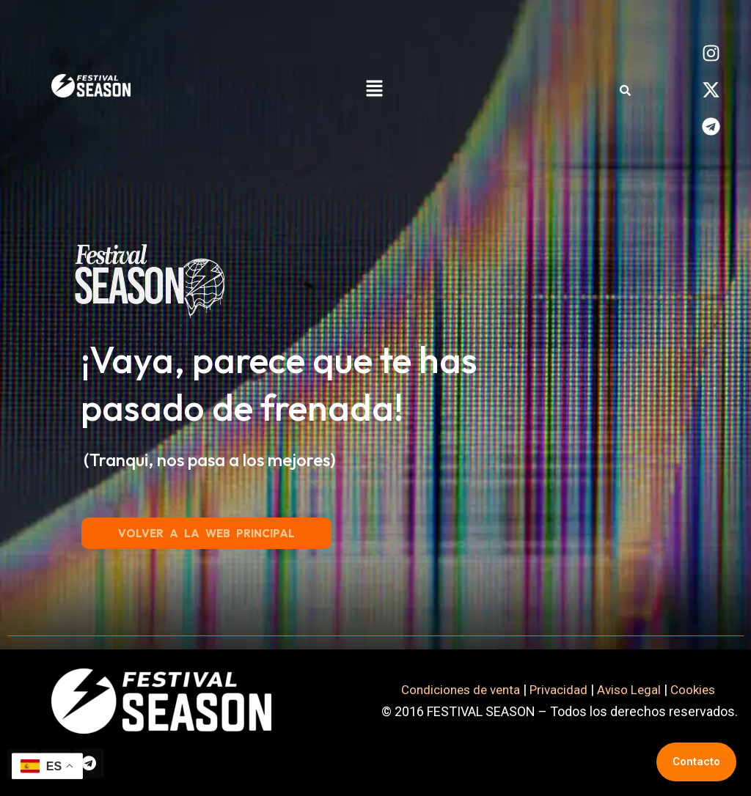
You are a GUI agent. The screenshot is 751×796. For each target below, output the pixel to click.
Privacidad (560, 686)
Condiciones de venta (457, 686)
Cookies (700, 686)
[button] (374, 89)
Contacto (696, 761)
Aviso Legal (632, 686)
